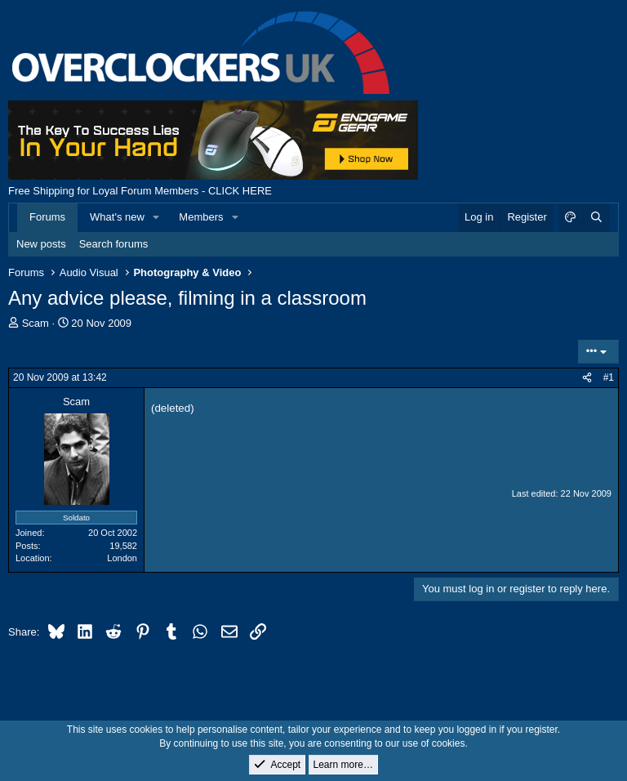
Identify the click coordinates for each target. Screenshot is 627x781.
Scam (35, 323)
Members (201, 217)
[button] (156, 217)
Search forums (114, 244)
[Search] (596, 217)
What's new (117, 217)
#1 (608, 377)
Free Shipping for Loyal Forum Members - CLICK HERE (140, 191)
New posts (41, 244)
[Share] (587, 377)
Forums (47, 217)
